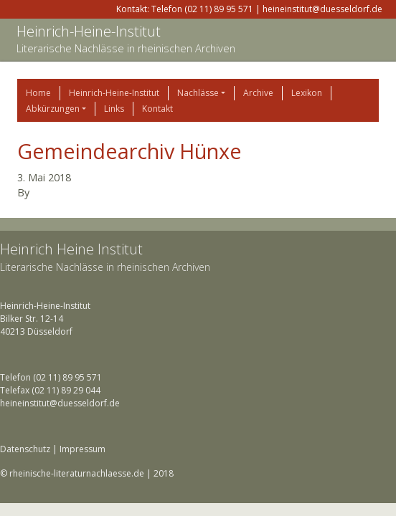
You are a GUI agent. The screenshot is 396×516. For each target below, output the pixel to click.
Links (114, 108)
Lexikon (306, 93)
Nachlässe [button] (198, 93)
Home (38, 93)
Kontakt (157, 108)
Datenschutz (25, 449)
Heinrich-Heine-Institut (88, 31)
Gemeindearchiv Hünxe (129, 151)
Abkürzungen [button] (53, 108)
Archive (258, 93)
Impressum (82, 449)
